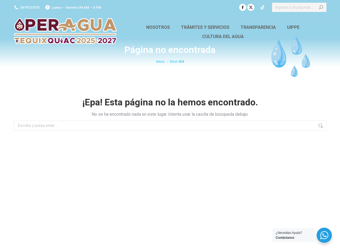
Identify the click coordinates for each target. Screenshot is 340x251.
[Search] (299, 7)
